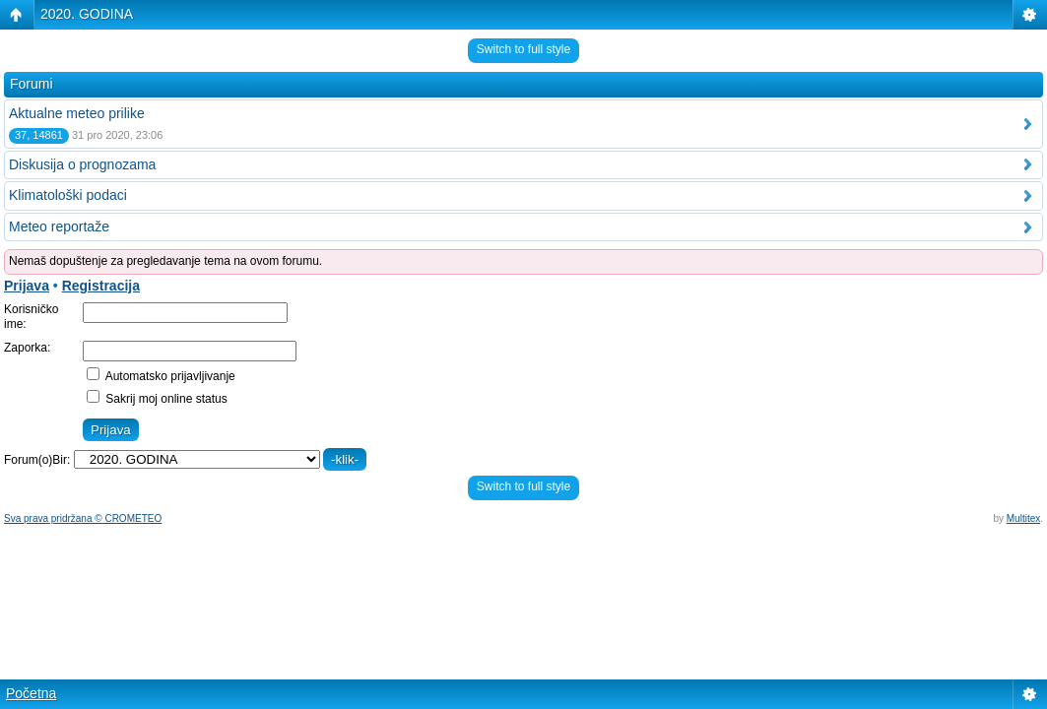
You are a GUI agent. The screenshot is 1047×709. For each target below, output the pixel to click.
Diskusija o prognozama (82, 164)
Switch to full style (523, 49)
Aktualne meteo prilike (77, 113)
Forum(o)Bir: (37, 460)
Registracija (101, 285)
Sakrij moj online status (157, 399)
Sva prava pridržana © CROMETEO (83, 518)
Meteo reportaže (59, 226)
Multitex (1023, 518)
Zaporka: (27, 347)
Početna (31, 693)
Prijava (26, 285)
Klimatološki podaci (68, 195)
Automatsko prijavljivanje (161, 376)
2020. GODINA (86, 14)
